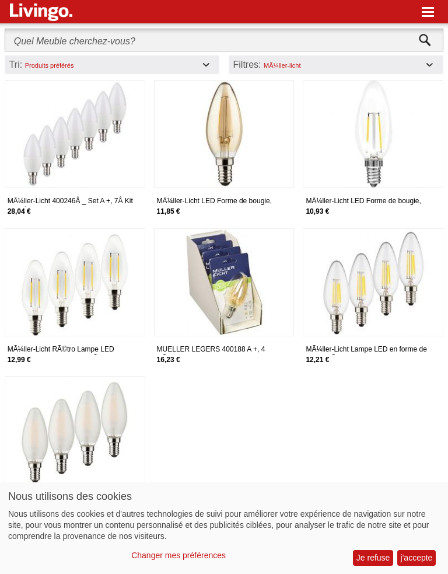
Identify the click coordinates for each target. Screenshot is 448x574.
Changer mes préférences (178, 555)
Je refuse (373, 557)
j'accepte (417, 557)
